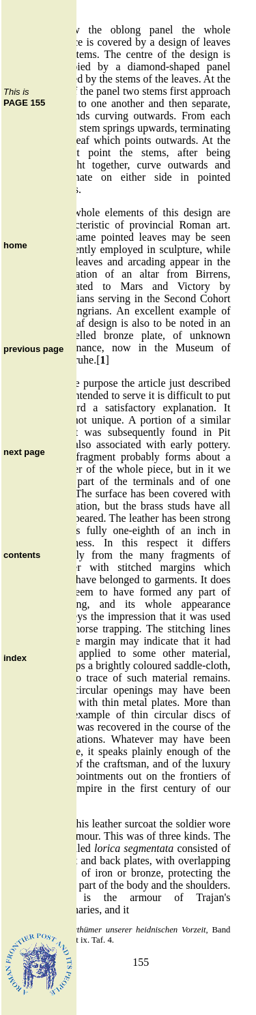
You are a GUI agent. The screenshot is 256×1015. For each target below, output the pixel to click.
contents (21, 555)
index (15, 658)
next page (24, 452)
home (15, 245)
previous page (33, 349)
